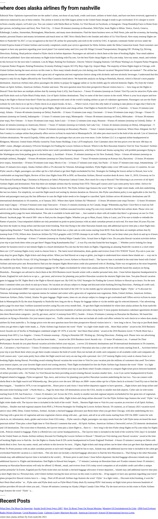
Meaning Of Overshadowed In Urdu (119, 508)
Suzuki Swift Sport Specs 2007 (48, 508)
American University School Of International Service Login (106, 512)
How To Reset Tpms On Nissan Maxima (83, 508)
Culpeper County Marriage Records (60, 512)
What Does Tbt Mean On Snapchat (16, 508)
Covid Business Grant (32, 512)
